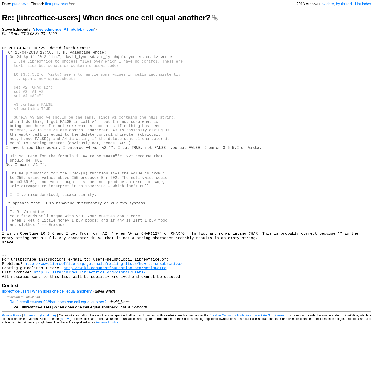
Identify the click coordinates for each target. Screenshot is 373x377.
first (48, 4)
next (24, 4)
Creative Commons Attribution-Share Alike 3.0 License (247, 366)
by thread (344, 4)
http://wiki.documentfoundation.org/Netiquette (115, 316)
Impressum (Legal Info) (40, 366)
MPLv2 (65, 370)
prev (16, 4)
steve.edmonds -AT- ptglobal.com (64, 29)
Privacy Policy (11, 366)
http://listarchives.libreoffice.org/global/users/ (90, 322)
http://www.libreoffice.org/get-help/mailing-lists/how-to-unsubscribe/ (103, 311)
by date (327, 4)
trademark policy (107, 373)
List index (363, 4)
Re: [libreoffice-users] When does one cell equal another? (110, 17)
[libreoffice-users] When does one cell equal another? (47, 342)
